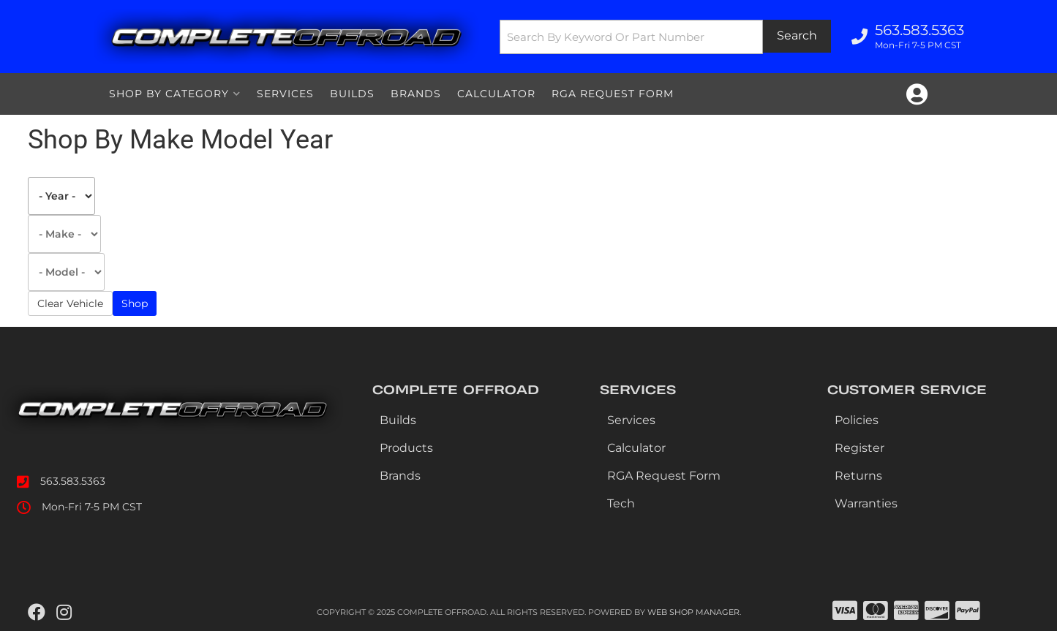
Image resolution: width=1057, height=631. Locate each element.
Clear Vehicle (70, 303)
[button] (665, 37)
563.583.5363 (72, 481)
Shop (134, 303)
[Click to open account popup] (917, 94)
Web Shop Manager (693, 612)
